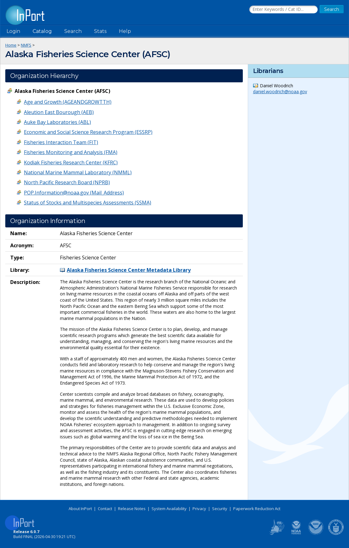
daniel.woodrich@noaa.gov (280, 91)
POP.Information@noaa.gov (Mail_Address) (74, 192)
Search (73, 31)
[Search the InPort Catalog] (283, 10)
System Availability (169, 508)
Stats (100, 31)
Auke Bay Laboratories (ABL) (57, 122)
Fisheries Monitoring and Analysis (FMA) (70, 152)
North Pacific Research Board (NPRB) (67, 182)
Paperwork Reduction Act (256, 508)
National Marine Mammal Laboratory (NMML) (78, 172)
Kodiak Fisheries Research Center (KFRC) (71, 162)
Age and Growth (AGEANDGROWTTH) (67, 101)
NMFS (26, 45)
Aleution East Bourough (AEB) (59, 112)
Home (10, 45)
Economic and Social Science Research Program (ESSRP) (88, 132)
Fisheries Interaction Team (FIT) (61, 142)
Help (125, 31)
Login (13, 31)
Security (219, 508)
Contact (105, 508)
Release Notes (132, 508)
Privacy (199, 508)
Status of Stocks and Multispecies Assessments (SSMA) (87, 202)
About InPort (80, 508)
